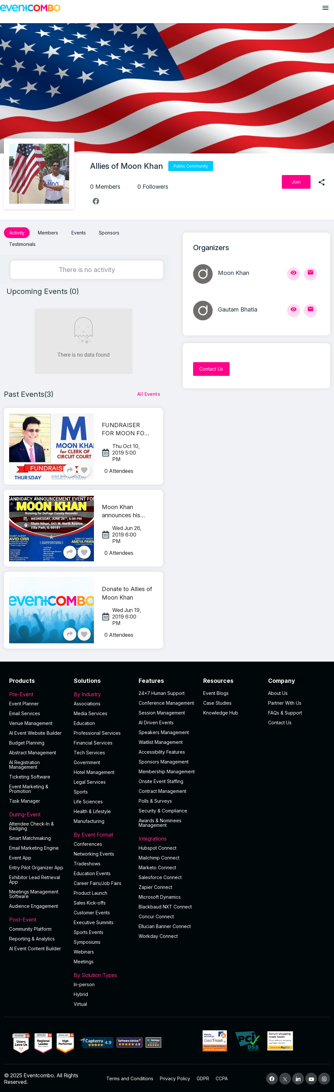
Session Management (162, 711)
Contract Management (162, 790)
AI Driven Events (156, 721)
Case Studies (217, 701)
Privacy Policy (175, 1077)
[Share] (69, 468)
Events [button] (78, 232)
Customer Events (92, 911)
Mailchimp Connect (159, 856)
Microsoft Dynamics (160, 895)
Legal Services (90, 780)
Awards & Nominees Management (160, 821)
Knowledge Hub (220, 711)
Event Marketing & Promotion (28, 787)
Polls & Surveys (155, 799)
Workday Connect (158, 935)
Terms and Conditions (129, 1077)
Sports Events (88, 931)
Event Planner (24, 702)
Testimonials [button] (22, 243)
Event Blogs (216, 692)
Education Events (92, 872)
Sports (81, 790)
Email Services (24, 712)
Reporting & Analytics (32, 937)
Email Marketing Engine (34, 846)
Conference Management (166, 701)
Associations (87, 702)
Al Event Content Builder (35, 947)
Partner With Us (284, 701)
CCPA (222, 1077)
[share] (321, 181)
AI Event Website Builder (35, 731)
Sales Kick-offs (90, 901)
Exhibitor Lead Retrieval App (34, 878)
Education (84, 722)
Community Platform (30, 927)
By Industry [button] (102, 693)
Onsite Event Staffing (161, 780)
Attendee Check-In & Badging (31, 825)
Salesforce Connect (160, 876)
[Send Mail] (310, 274)
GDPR (203, 1077)
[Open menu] (325, 7)
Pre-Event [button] (37, 693)
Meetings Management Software (33, 893)
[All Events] (148, 393)
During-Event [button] (37, 813)
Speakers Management (164, 731)
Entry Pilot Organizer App (36, 866)
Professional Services (97, 731)
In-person (84, 983)
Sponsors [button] (109, 232)
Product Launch (90, 891)
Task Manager (24, 799)
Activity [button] (16, 232)
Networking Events (94, 852)
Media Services (90, 712)
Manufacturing (89, 820)
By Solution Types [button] (102, 974)
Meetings (84, 960)
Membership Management (167, 770)
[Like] (84, 468)
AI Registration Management (24, 763)
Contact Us (280, 721)
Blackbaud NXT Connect (165, 905)
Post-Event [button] (37, 918)
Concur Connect (156, 915)
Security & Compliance (163, 809)
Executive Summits (94, 921)
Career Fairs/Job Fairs (97, 882)
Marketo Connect (157, 866)
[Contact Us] (211, 369)
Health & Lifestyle (92, 810)
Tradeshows (87, 862)
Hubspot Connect (157, 846)
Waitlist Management (161, 741)
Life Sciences (88, 800)
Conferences (88, 842)
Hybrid (81, 993)
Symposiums (87, 940)
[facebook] (95, 201)
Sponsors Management (164, 760)
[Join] (296, 182)
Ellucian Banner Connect (165, 925)
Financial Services (93, 741)
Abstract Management (32, 751)
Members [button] (48, 232)
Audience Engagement (33, 904)
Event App (20, 856)
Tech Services (89, 751)
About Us (278, 692)
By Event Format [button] (102, 833)
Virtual (80, 1002)
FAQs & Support (285, 711)
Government (87, 761)
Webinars (84, 950)
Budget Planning (26, 741)
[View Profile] (293, 274)
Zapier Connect (155, 886)
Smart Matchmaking (30, 837)
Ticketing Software (29, 775)
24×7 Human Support (162, 692)
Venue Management (31, 722)
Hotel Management (94, 771)
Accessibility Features (162, 750)
